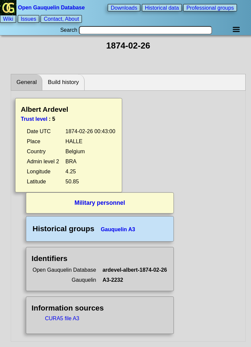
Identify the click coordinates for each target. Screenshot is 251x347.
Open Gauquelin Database (43, 7)
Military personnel (99, 202)
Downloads (124, 7)
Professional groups (210, 7)
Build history (63, 82)
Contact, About (61, 19)
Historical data (162, 7)
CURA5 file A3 (62, 318)
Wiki (8, 19)
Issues (28, 19)
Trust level (34, 119)
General (26, 82)
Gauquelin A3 (118, 229)
